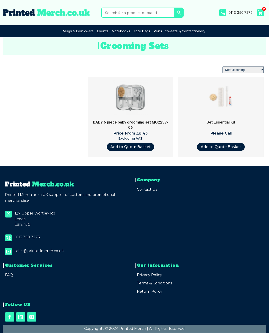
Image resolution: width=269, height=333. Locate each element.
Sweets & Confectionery (185, 31)
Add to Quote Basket (130, 146)
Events (103, 31)
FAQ (9, 275)
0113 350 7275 (240, 12)
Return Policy (149, 291)
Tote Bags (141, 31)
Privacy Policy (149, 275)
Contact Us (147, 189)
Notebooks (121, 31)
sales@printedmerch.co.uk (39, 251)
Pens (157, 31)
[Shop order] (243, 69)
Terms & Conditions (154, 283)
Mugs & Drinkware (78, 31)
